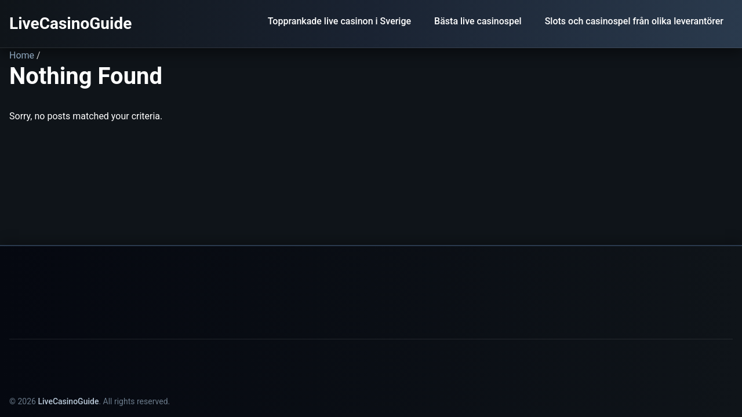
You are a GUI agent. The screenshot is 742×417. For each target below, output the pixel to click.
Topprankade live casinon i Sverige (339, 21)
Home (21, 55)
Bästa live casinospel (478, 21)
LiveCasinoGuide (70, 23)
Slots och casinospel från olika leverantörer (634, 21)
